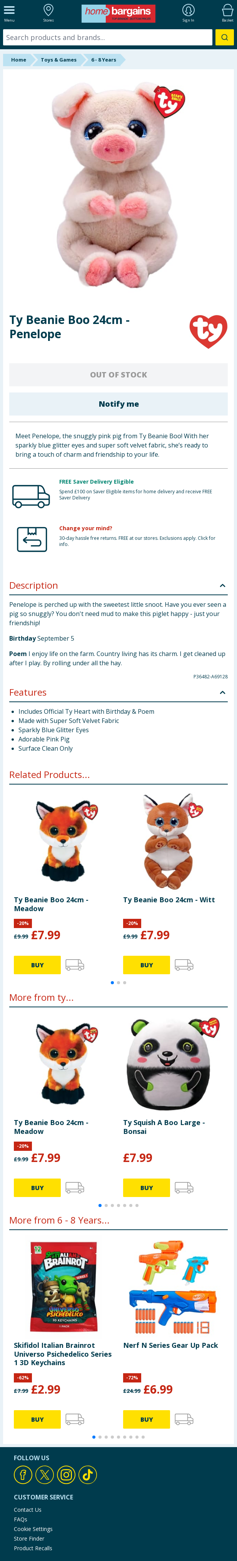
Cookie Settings (33, 1529)
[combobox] (118, 37)
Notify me (118, 404)
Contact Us (28, 1509)
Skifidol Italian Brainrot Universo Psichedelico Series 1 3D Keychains (63, 1354)
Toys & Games (59, 59)
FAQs (20, 1519)
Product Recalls (33, 1548)
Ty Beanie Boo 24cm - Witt (169, 899)
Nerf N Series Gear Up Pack (170, 1345)
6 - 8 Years (103, 59)
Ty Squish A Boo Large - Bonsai (164, 1126)
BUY (37, 965)
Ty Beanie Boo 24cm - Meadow (51, 904)
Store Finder (29, 1538)
